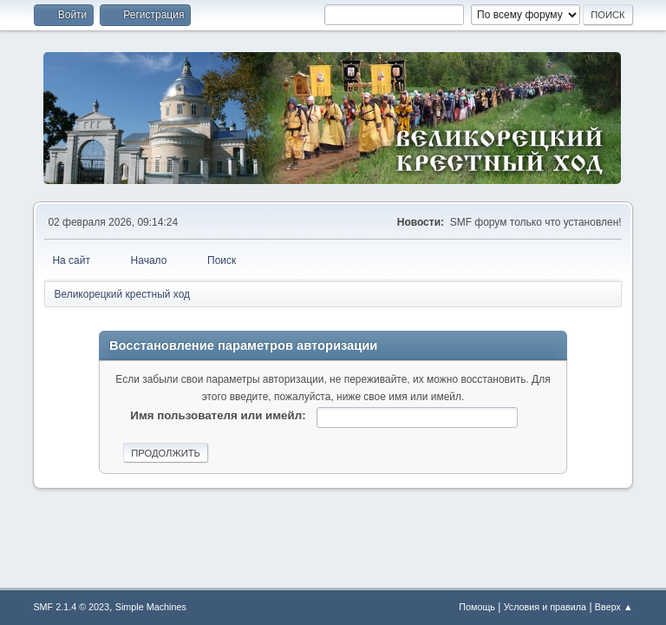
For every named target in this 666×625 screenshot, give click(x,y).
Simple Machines (150, 607)
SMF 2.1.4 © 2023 (71, 607)
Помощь (477, 607)
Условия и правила (545, 607)
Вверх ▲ (614, 607)
